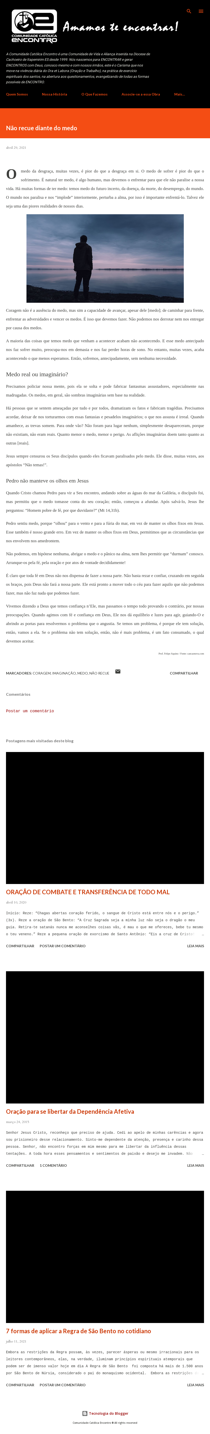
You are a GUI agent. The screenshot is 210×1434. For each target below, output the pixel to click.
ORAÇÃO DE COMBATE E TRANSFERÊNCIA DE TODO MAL (88, 892)
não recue (99, 673)
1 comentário (53, 1165)
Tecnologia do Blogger (105, 1413)
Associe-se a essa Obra (141, 94)
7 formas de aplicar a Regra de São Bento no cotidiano (78, 1330)
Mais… (179, 94)
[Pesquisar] (189, 9)
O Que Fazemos (94, 94)
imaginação (64, 673)
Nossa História (54, 94)
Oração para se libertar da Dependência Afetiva (70, 1111)
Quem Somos (17, 94)
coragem (42, 673)
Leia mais (195, 946)
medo (82, 673)
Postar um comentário (30, 711)
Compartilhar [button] (184, 673)
